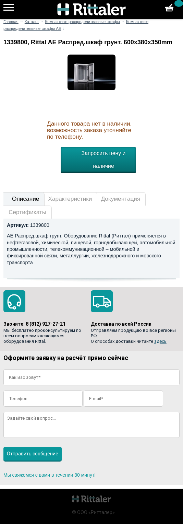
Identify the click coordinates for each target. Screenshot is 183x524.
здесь (160, 341)
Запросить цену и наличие (104, 159)
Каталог (32, 22)
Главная (11, 22)
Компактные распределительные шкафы (82, 22)
